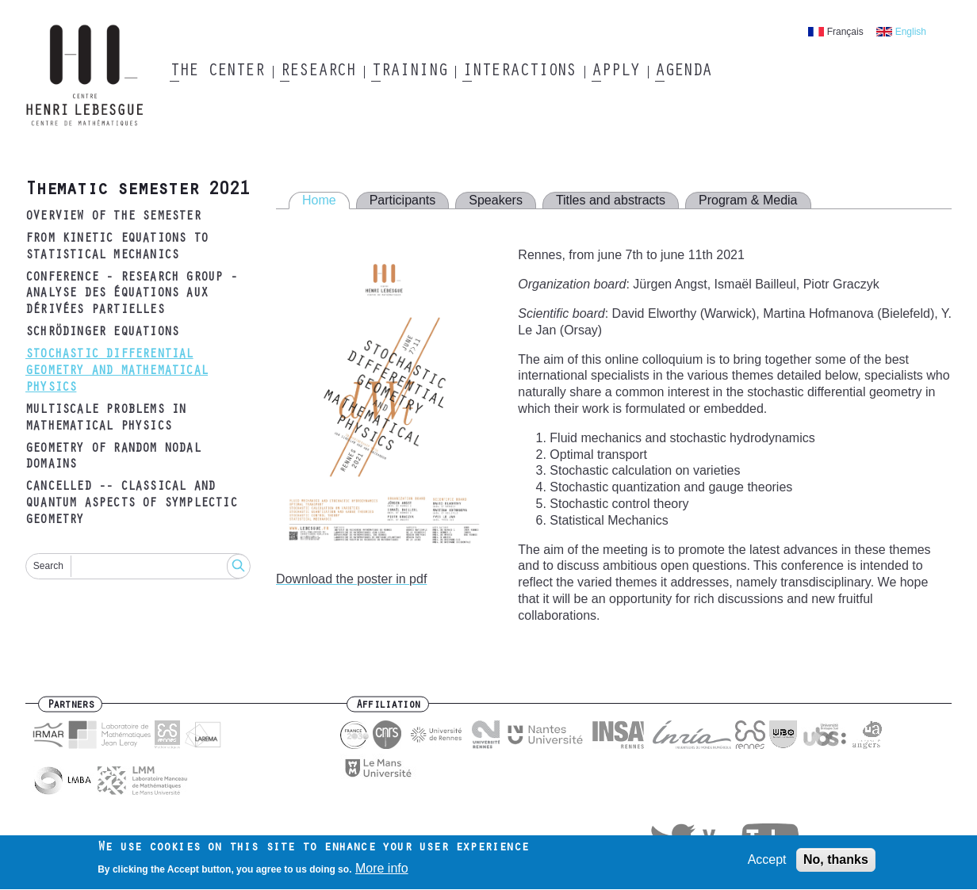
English (910, 31)
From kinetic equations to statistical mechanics (116, 247)
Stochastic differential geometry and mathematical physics (116, 372)
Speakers (496, 200)
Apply (615, 72)
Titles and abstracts (610, 200)
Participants (403, 200)
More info (381, 872)
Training (408, 72)
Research (317, 72)
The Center (217, 72)
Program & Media (748, 200)
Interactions (519, 72)
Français (845, 31)
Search (48, 565)
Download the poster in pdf (351, 579)
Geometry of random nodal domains (113, 457)
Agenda (683, 72)
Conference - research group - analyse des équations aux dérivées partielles (131, 295)
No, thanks (835, 863)
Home (319, 200)
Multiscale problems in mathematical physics (105, 419)
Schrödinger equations (101, 333)
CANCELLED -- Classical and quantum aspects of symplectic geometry (131, 504)
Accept (767, 863)
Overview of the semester (113, 217)
